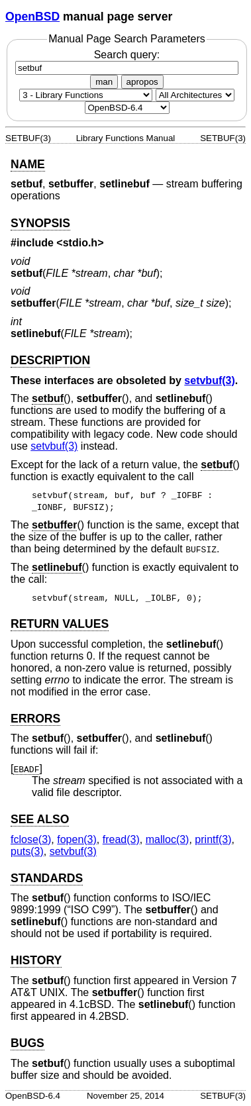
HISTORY (36, 960)
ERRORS (35, 718)
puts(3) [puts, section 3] (27, 851)
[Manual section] (85, 95)
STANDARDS (47, 878)
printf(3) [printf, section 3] (213, 839)
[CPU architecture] (195, 95)
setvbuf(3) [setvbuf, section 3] (209, 380)
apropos (142, 82)
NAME (28, 164)
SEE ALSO (40, 819)
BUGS (27, 1043)
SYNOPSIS (40, 223)
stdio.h (80, 242)
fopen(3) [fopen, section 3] (77, 839)
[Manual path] (127, 107)
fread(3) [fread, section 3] (121, 839)
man (104, 82)
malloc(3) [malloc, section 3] (167, 839)
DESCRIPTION (50, 360)
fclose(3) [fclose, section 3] (31, 839)
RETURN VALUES (60, 623)
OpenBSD (32, 16)
